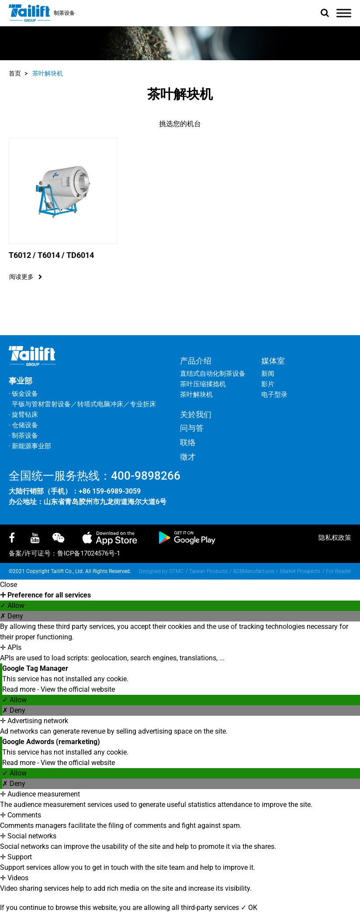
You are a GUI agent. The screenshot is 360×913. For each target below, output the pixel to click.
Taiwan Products (208, 571)
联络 (188, 442)
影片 (267, 384)
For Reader (338, 571)
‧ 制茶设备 (23, 435)
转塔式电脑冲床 (100, 404)
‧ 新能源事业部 (30, 446)
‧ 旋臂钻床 (23, 415)
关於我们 (195, 414)
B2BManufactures (253, 571)
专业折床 (143, 404)
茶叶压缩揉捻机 (203, 384)
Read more (19, 689)
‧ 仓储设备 (23, 425)
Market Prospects (300, 571)
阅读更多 (25, 276)
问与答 (192, 427)
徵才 (188, 456)
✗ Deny (11, 616)
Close (8, 584)
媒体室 (273, 360)
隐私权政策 (334, 538)
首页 (15, 73)
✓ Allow (12, 605)
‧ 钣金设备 (23, 394)
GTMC (176, 571)
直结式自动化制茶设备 (213, 374)
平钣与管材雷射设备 (41, 404)
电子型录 (274, 394)
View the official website (78, 689)
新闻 (267, 374)
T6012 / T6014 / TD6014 (51, 255)
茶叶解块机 (47, 73)
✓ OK (249, 907)
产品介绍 (195, 360)
